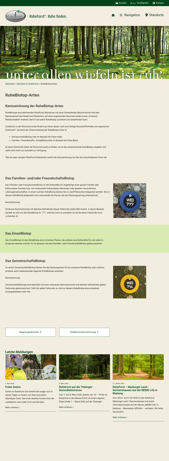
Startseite (9, 84)
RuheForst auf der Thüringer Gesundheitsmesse (75, 388)
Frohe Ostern (13, 387)
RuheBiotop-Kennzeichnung (84, 332)
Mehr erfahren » (12, 407)
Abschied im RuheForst (27, 84)
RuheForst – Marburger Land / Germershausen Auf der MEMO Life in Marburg (135, 390)
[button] (4, 52)
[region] (84, 52)
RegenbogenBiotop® (30, 332)
